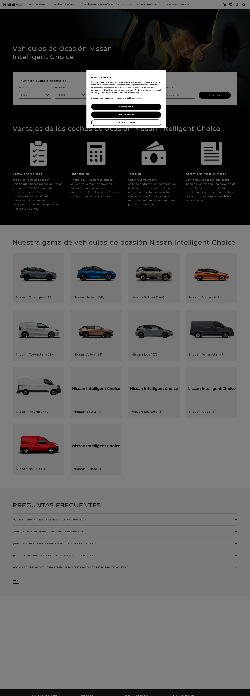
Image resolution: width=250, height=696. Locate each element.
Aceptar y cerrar (126, 107)
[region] (126, 99)
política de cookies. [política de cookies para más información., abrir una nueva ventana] (135, 98)
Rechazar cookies (126, 115)
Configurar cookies (126, 123)
